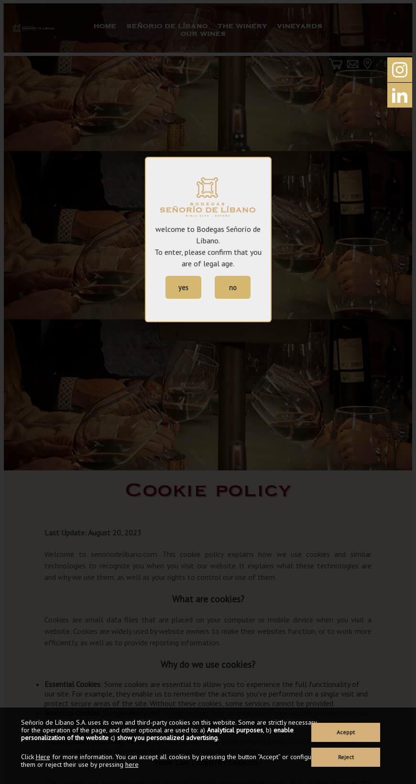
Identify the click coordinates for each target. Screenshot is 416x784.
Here (43, 756)
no (233, 287)
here (132, 764)
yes (183, 287)
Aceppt (346, 732)
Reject (346, 757)
